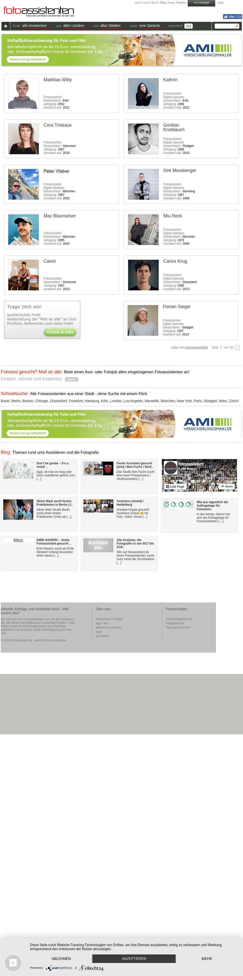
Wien (223, 401)
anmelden (102, 636)
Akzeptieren (136, 950)
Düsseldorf (58, 401)
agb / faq (102, 623)
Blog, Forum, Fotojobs (173, 2)
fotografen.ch (174, 623)
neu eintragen (201, 2)
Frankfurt (76, 401)
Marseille (152, 401)
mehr (62, 958)
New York (184, 401)
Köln (104, 401)
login (99, 632)
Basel (5, 401)
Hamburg (92, 401)
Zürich (233, 401)
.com (137, 2)
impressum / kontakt (109, 619)
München (168, 401)
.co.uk (145, 2)
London (116, 401)
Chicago (41, 401)
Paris (198, 401)
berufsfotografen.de (179, 619)
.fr (158, 2)
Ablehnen (61, 950)
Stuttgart (210, 401)
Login (220, 2)
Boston (27, 401)
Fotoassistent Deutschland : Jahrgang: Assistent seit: (57, 102)
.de (153, 2)
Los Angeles (133, 401)
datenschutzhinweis (109, 627)
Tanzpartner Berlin (178, 627)
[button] (36, 26)
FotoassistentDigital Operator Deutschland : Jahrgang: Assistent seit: (176, 100)
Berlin (16, 401)
